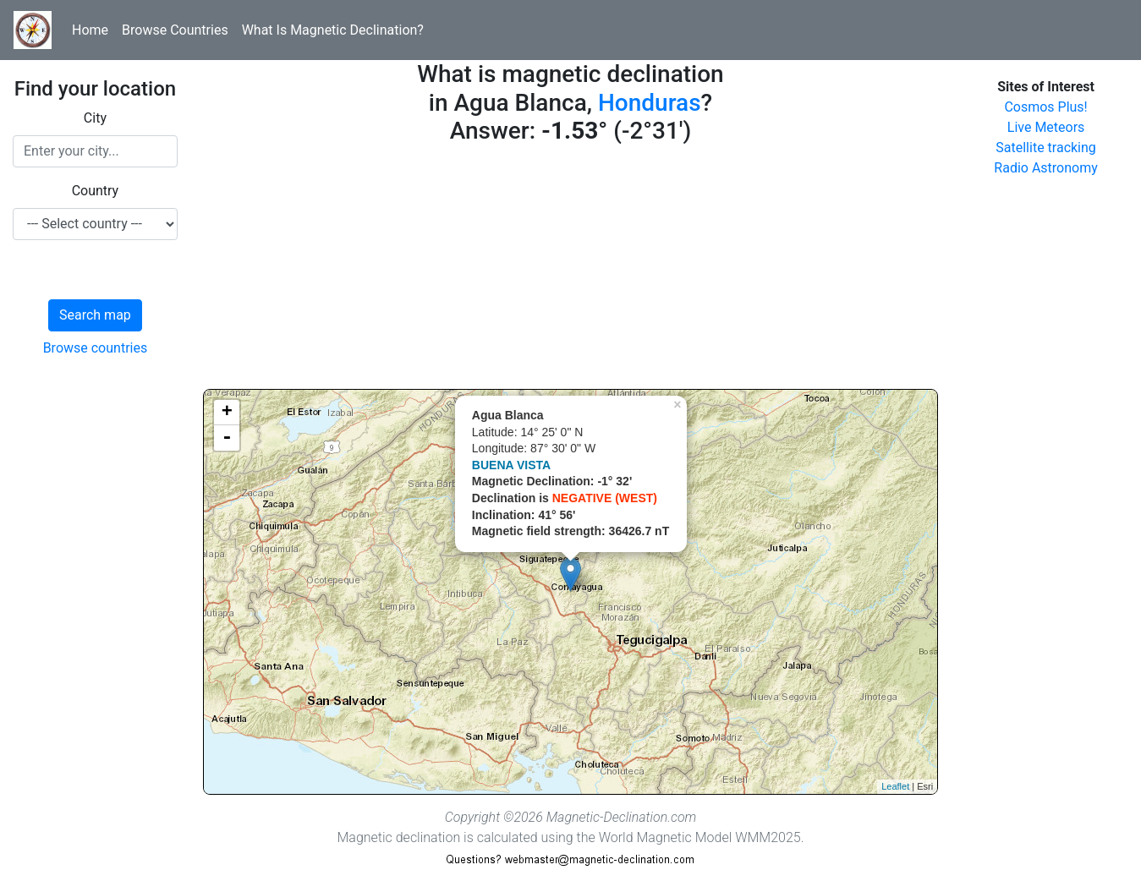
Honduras (649, 103)
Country (95, 191)
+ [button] (227, 412)
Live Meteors (1046, 127)
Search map (95, 315)
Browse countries (95, 348)
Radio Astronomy (1045, 168)
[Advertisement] (570, 270)
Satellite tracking (1046, 148)
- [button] (227, 438)
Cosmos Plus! (1045, 107)
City (95, 118)
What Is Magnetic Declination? (333, 30)
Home (90, 30)
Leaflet (895, 786)
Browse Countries (175, 30)
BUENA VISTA (511, 465)
